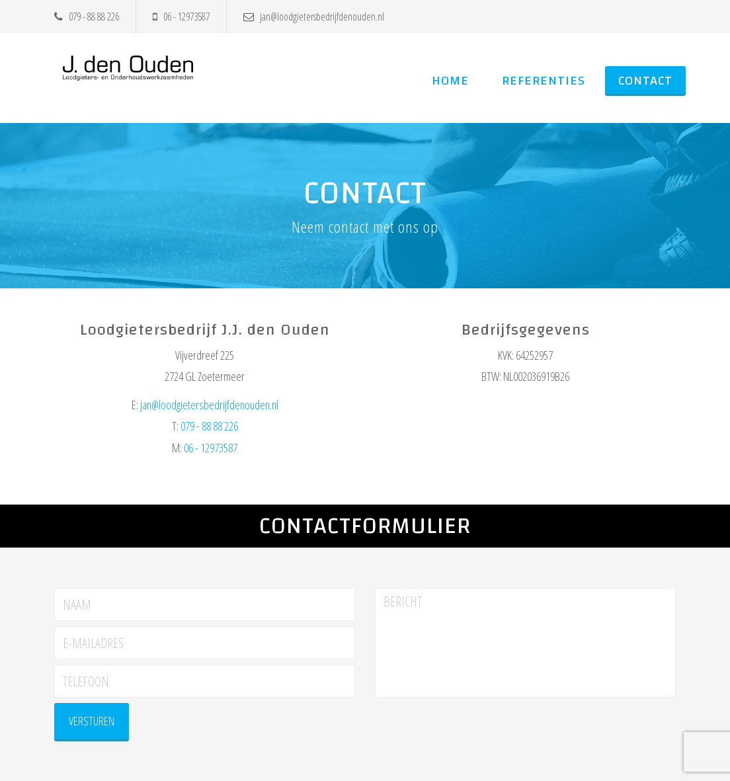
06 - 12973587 (181, 16)
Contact (645, 80)
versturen (91, 721)
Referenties (543, 80)
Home (450, 80)
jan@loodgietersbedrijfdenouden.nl (313, 16)
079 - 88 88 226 (86, 16)
